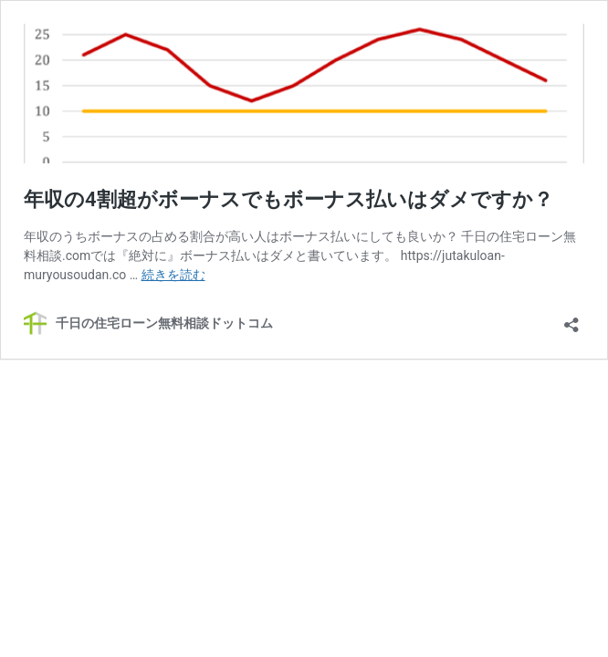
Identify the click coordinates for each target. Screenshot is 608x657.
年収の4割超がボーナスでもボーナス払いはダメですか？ (288, 199)
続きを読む (173, 274)
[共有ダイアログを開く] (571, 319)
